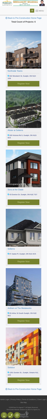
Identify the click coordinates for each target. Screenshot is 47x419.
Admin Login (4, 399)
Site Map (23, 402)
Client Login (41, 399)
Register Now (23, 84)
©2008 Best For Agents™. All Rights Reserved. (23, 407)
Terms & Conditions (29, 399)
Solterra (11, 249)
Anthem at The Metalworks (19, 308)
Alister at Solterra (15, 130)
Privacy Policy (16, 399)
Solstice (11, 367)
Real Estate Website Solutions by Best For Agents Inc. (23, 409)
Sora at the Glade (15, 190)
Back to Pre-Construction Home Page (23, 18)
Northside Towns (15, 71)
